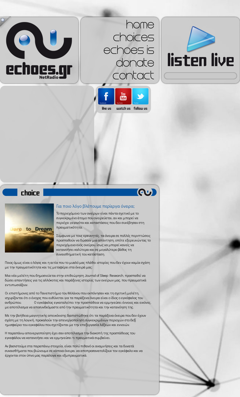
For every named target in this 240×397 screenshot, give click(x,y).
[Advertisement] (46, 134)
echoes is (128, 51)
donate (135, 64)
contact (133, 77)
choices (133, 39)
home (140, 26)
